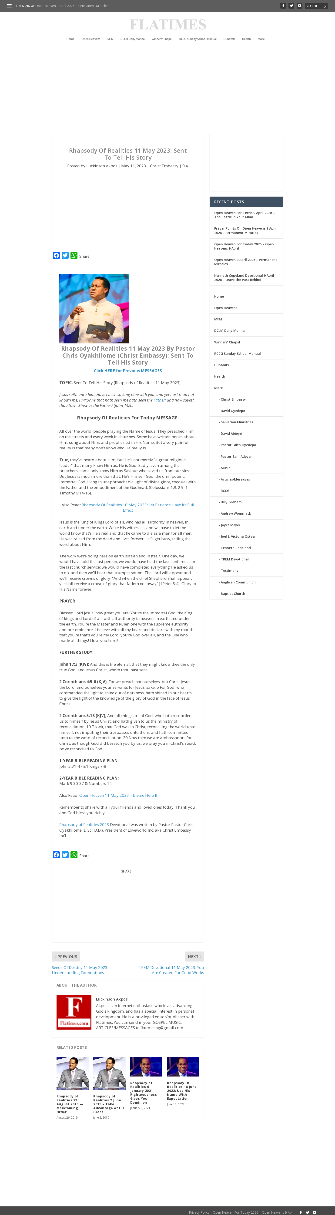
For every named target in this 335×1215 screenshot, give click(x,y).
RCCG (225, 488)
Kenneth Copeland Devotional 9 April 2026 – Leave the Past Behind (244, 274)
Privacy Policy (199, 1209)
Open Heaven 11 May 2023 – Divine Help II (118, 792)
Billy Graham (231, 499)
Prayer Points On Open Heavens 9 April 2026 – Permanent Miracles (245, 227)
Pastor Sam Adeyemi (238, 453)
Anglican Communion (238, 579)
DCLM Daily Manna (133, 32)
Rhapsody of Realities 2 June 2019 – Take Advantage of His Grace (108, 1101)
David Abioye (231, 430)
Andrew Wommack (236, 510)
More (261, 32)
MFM (110, 32)
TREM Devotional (235, 556)
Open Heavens (90, 32)
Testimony (229, 568)
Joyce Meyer (230, 522)
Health (246, 32)
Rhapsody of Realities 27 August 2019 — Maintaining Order (70, 1101)
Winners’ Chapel (162, 32)
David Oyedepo (233, 408)
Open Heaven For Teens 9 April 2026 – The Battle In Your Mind (244, 212)
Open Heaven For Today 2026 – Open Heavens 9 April (244, 243)
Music (225, 465)
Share (84, 253)
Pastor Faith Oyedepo (238, 442)
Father (159, 397)
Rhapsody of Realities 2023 (84, 821)
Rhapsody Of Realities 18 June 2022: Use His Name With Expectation (182, 1088)
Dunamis (229, 32)
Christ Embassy (164, 163)
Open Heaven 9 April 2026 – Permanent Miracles (71, 5)
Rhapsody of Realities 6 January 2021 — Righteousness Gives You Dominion (143, 1090)
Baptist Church (233, 591)
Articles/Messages (235, 476)
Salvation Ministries (237, 419)
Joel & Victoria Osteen (238, 533)
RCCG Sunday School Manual (198, 32)
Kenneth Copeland (236, 545)
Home (70, 32)
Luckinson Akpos (101, 163)
